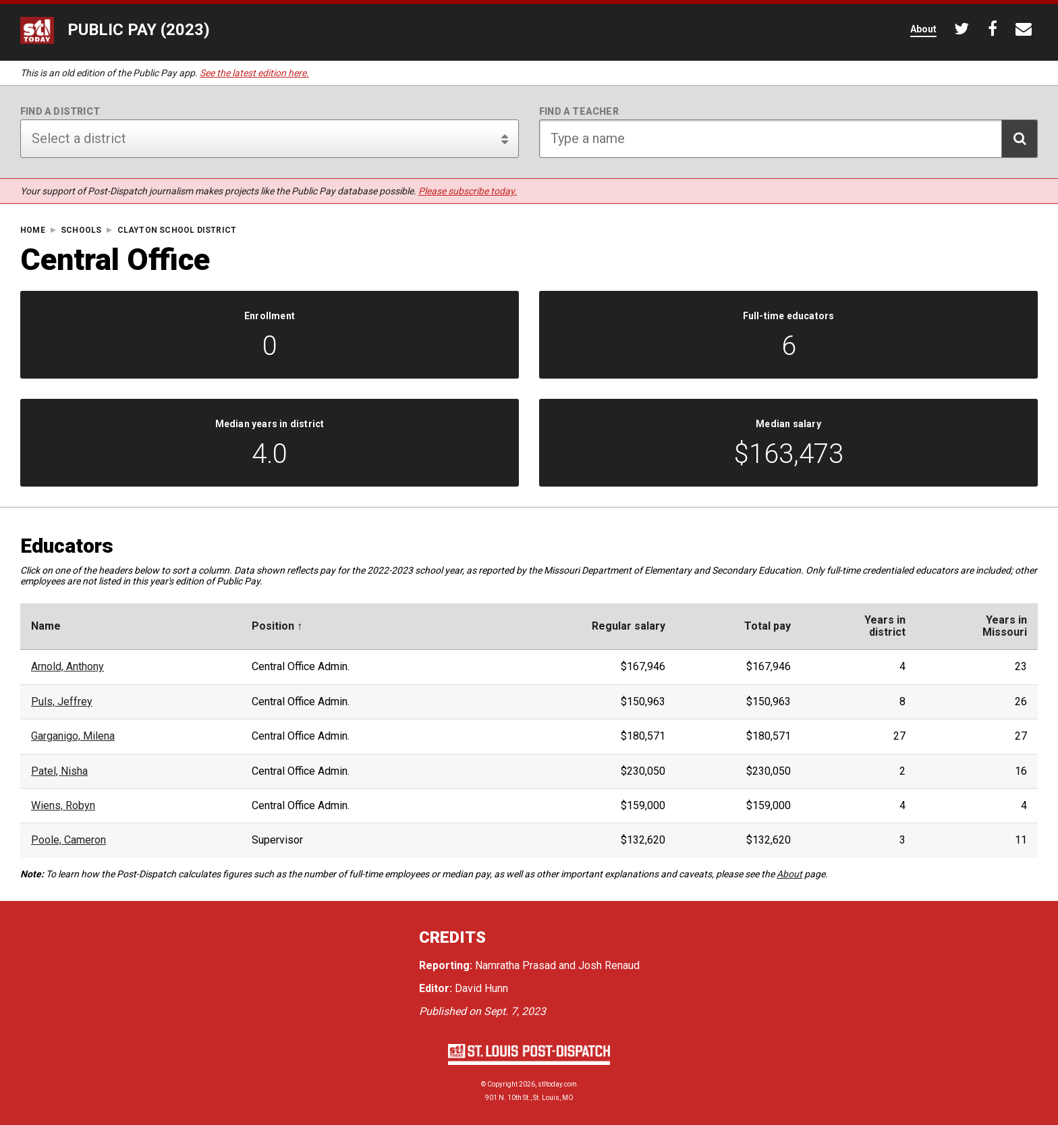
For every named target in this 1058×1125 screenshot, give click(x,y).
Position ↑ (277, 626)
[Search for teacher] (788, 138)
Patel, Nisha (59, 771)
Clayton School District (177, 230)
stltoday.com (557, 1084)
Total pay (767, 626)
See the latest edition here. (254, 72)
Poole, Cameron (68, 840)
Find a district (60, 111)
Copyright (502, 1084)
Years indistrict (885, 626)
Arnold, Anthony (67, 667)
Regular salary (628, 626)
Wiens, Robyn (63, 806)
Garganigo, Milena (73, 736)
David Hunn (481, 988)
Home (32, 230)
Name (46, 626)
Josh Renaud (609, 965)
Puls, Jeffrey (61, 702)
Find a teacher (579, 111)
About (789, 874)
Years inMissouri (1004, 626)
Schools (81, 230)
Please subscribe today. (467, 191)
